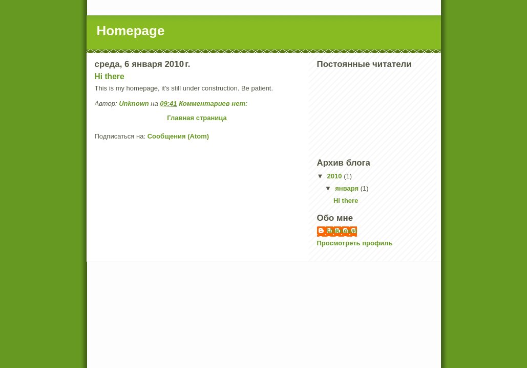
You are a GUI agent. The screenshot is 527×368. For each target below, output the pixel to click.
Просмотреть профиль (355, 243)
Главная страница (196, 118)
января (347, 188)
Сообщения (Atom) (178, 136)
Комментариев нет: (214, 103)
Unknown (342, 231)
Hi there (109, 76)
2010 (335, 176)
